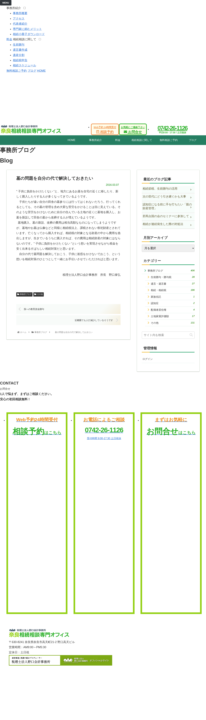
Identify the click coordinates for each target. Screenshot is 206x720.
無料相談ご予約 (16, 70)
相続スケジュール (24, 65)
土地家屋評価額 (173, 319)
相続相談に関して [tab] (141, 140)
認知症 (173, 305)
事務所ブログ (24, 294)
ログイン (148, 363)
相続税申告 (20, 60)
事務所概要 (20, 13)
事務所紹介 (14, 8)
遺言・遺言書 (173, 284)
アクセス (18, 18)
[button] (191, 339)
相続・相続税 (173, 291)
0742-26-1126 (172, 128)
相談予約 (105, 130)
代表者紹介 (20, 23)
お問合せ (133, 130)
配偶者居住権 (173, 312)
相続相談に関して (25, 39)
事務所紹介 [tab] (95, 140)
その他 (38, 294)
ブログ (32, 70)
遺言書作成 (20, 49)
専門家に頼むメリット (27, 29)
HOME (41, 70)
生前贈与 (18, 44)
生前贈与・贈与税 (173, 277)
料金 (9, 39)
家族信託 (173, 298)
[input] (168, 339)
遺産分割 (18, 55)
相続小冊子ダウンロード (29, 34)
